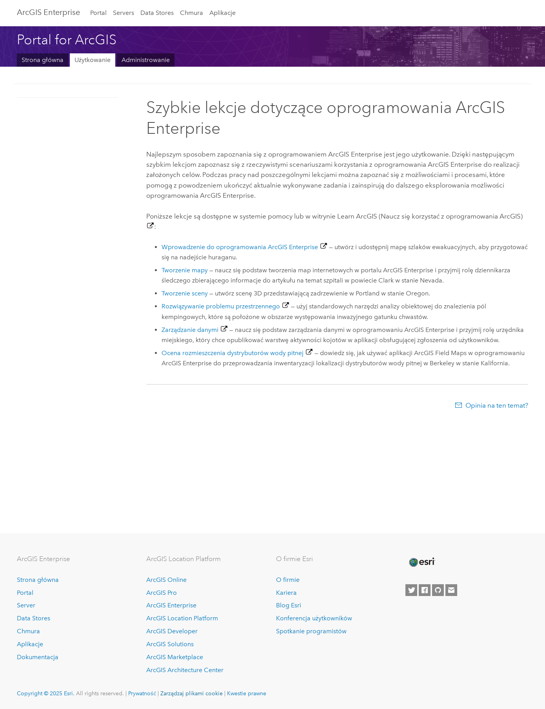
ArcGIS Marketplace (174, 657)
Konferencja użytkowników (314, 618)
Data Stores (157, 12)
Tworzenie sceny (185, 293)
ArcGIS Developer (172, 631)
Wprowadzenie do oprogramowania (240, 247)
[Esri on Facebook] (425, 590)
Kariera (286, 592)
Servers (123, 12)
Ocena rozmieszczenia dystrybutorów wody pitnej (232, 353)
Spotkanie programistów (311, 631)
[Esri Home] (421, 562)
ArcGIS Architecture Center (184, 670)
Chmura (191, 12)
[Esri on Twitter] (411, 590)
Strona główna (43, 60)
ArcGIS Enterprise (48, 12)
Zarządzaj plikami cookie (191, 693)
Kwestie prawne (246, 693)
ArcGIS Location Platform (182, 618)
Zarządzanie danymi (190, 330)
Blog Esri (288, 605)
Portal (98, 12)
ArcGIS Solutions (170, 644)
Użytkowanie (92, 60)
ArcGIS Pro (161, 592)
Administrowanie (146, 60)
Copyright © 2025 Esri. (45, 693)
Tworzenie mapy (185, 270)
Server (26, 605)
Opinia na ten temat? (496, 405)
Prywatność (142, 693)
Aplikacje (222, 12)
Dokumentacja (37, 657)
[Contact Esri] (451, 590)
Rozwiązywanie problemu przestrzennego (221, 306)
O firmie (288, 579)
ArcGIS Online (166, 579)
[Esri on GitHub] (438, 590)
